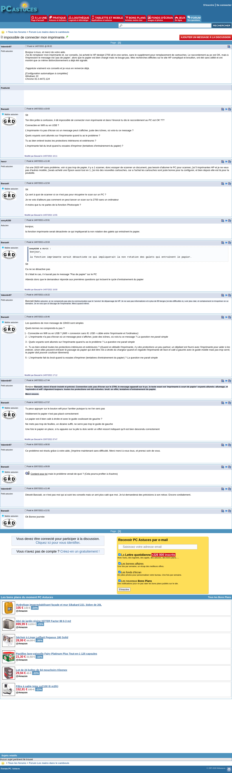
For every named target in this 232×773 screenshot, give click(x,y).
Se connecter (223, 5)
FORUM (193, 18)
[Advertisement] (116, 727)
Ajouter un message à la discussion (206, 37)
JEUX (180, 18)
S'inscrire (208, 5)
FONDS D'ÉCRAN (160, 18)
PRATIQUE (58, 18)
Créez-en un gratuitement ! (80, 551)
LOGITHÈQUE (79, 18)
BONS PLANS (135, 18)
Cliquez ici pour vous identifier (57, 542)
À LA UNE (39, 18)
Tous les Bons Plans (219, 597)
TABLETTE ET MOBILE (107, 18)
